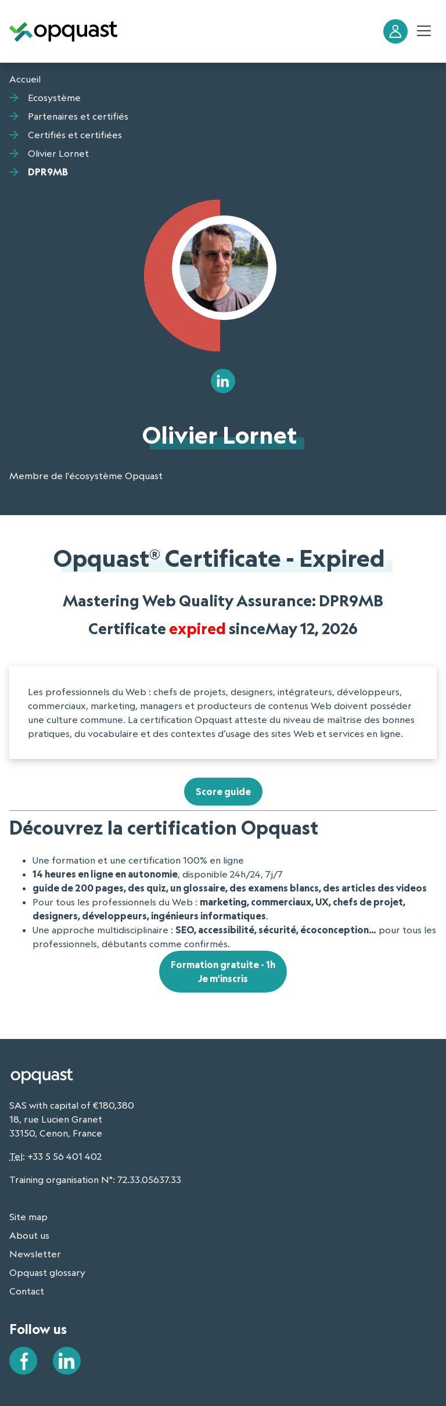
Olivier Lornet (58, 153)
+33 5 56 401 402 (64, 1156)
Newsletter (35, 1254)
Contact (26, 1291)
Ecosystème (54, 97)
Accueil (25, 79)
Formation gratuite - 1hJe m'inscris (223, 971)
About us (29, 1235)
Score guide (223, 791)
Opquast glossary (47, 1272)
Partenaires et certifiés (78, 116)
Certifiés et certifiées (75, 135)
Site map (28, 1216)
